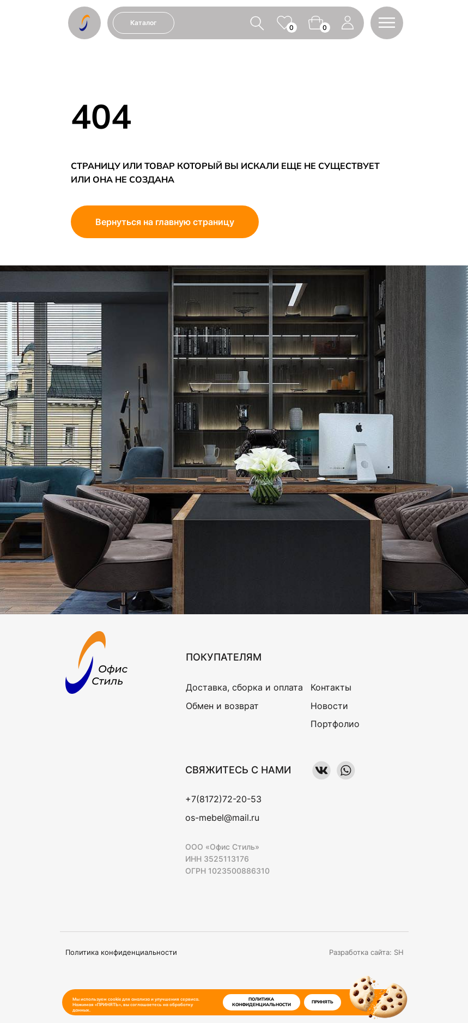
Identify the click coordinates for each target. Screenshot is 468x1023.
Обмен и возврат (222, 705)
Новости (329, 705)
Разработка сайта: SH (366, 952)
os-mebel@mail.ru (222, 817)
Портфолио (335, 723)
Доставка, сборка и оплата (244, 687)
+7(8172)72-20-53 (223, 799)
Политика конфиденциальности (121, 952)
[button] (387, 22)
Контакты (331, 687)
